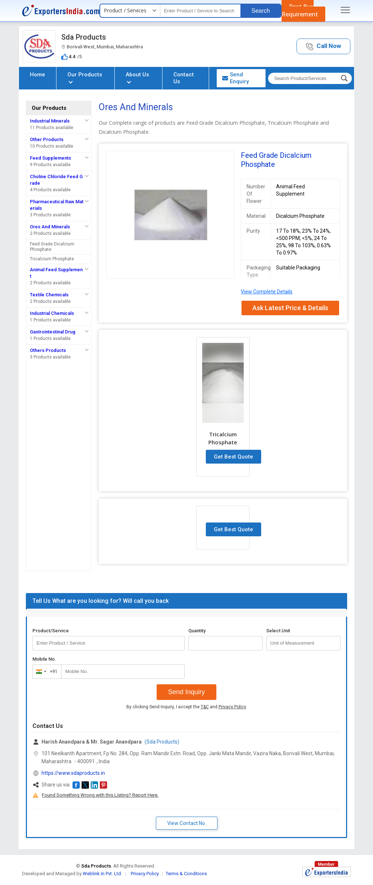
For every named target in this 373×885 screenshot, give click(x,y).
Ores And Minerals (50, 226)
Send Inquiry (186, 692)
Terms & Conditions (186, 873)
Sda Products (83, 37)
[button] (323, 46)
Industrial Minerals (50, 121)
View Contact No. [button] (186, 823)
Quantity (196, 630)
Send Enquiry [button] (235, 78)
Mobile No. (44, 659)
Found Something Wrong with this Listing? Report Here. (100, 795)
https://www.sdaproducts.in (73, 773)
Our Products (84, 77)
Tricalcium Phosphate (52, 258)
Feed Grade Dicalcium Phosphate (52, 246)
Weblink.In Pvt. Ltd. (102, 873)
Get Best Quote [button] (233, 456)
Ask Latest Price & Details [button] (290, 308)
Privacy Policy (232, 706)
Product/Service (50, 630)
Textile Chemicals (49, 294)
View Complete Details (266, 292)
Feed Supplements (50, 158)
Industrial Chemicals (52, 313)
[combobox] (45, 671)
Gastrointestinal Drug (52, 332)
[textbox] (200, 10)
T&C (205, 706)
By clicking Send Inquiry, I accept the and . (186, 706)
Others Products (48, 350)
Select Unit (278, 630)
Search (260, 11)
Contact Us (183, 78)
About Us (137, 77)
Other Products (46, 139)
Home (37, 74)
